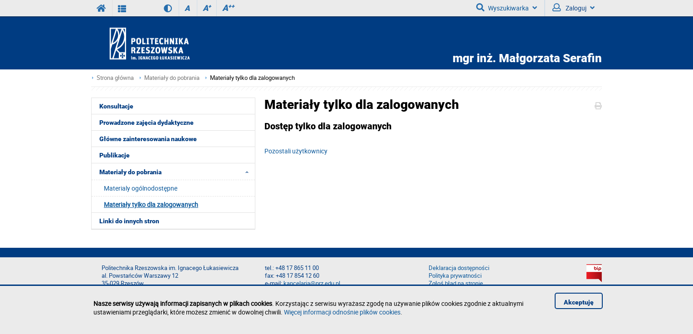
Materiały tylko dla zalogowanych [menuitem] (151, 204)
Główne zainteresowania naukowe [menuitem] (148, 138)
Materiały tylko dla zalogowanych (252, 78)
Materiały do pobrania (172, 78)
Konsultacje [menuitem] (116, 106)
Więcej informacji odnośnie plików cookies (342, 312)
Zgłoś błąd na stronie (456, 283)
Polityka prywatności (455, 276)
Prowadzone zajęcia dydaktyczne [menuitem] (146, 122)
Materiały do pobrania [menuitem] (176, 171)
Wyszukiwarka (506, 7)
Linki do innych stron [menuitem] (129, 221)
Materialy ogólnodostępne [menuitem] (140, 188)
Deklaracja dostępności (459, 268)
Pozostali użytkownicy (295, 151)
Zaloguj (573, 7)
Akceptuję (579, 302)
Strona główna (115, 78)
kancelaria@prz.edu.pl (311, 283)
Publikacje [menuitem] (114, 155)
